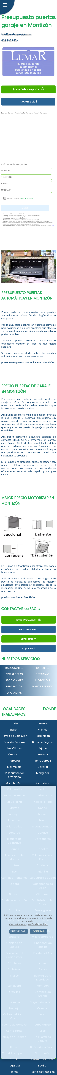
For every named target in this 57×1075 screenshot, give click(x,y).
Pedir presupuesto (28, 629)
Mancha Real (14, 783)
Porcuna (14, 761)
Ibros (14, 1072)
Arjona (42, 748)
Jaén (14, 723)
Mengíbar (42, 773)
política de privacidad (26, 199)
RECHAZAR (18, 931)
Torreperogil (43, 761)
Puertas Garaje (7, 113)
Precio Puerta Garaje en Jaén (26, 113)
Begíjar (42, 1065)
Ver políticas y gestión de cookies (28, 924)
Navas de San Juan (14, 736)
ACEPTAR (38, 931)
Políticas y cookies (43, 1072)
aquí (52, 225)
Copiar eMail (28, 101)
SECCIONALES (14, 680)
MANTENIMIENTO (42, 686)
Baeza (43, 723)
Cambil (14, 1059)
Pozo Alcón (43, 736)
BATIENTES (42, 668)
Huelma (42, 754)
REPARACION (14, 686)
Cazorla (42, 767)
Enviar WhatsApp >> (28, 89)
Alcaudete (43, 783)
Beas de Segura (42, 742)
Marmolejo (14, 767)
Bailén (14, 730)
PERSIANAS (43, 674)
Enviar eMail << (28, 639)
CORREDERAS (14, 674)
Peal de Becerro (14, 742)
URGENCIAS (14, 693)
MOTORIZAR (42, 680)
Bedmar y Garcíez (43, 1059)
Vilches (42, 730)
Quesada (14, 754)
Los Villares (14, 748)
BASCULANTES (14, 668)
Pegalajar (14, 1065)
